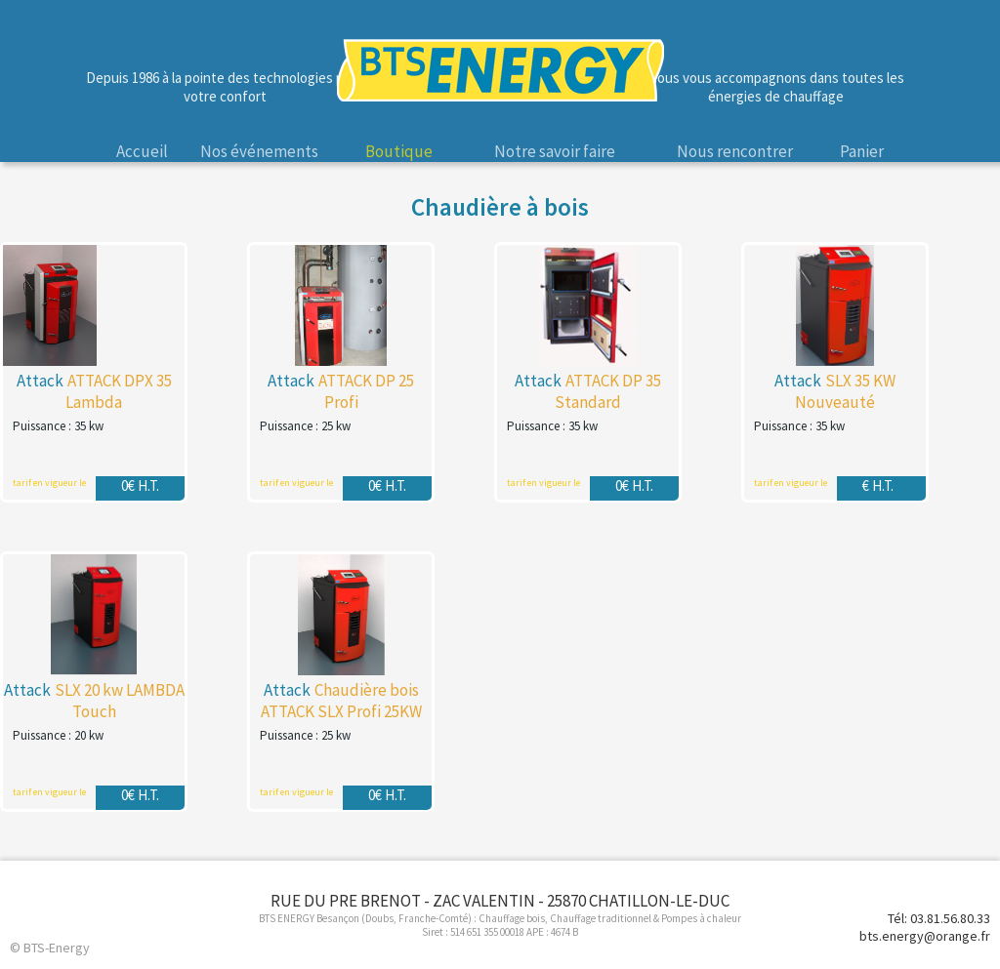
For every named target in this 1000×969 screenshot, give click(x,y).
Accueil (142, 151)
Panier (862, 151)
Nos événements (259, 151)
